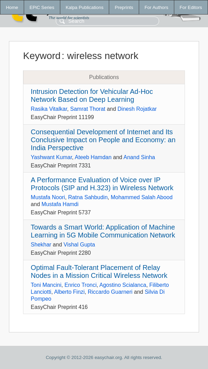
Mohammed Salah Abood (142, 197)
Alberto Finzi (69, 292)
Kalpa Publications (85, 7)
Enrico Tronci (80, 285)
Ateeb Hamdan (93, 157)
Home (12, 7)
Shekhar (41, 244)
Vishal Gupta (79, 244)
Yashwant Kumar (51, 157)
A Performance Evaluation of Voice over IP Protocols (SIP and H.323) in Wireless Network (102, 184)
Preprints (124, 7)
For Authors (156, 7)
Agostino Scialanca (123, 285)
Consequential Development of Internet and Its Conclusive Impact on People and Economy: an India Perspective (103, 140)
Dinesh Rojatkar (137, 109)
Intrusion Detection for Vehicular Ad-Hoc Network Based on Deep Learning (92, 95)
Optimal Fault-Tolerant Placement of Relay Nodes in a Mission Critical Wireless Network (99, 271)
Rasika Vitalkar (49, 109)
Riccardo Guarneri (110, 292)
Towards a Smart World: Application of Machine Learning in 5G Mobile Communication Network (103, 231)
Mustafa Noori (48, 197)
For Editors (191, 7)
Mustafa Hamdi (60, 204)
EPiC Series (42, 7)
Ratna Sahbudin (88, 197)
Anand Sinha (139, 157)
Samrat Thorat (87, 109)
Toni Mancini (46, 285)
